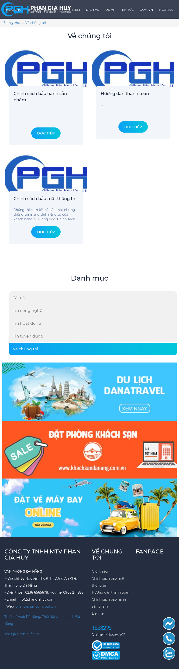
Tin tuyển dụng (28, 336)
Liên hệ (9, 22)
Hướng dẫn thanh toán (125, 93)
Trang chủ (12, 9)
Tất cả (19, 297)
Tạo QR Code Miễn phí (22, 634)
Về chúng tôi (25, 349)
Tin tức (128, 9)
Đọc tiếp (46, 133)
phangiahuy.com (29, 606)
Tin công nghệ (27, 310)
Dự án (110, 9)
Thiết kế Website (42, 9)
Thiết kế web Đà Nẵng (22, 617)
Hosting (166, 9)
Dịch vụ (92, 9)
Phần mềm (71, 9)
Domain (146, 9)
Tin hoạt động (27, 323)
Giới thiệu (100, 571)
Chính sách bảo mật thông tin (45, 198)
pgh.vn (50, 606)
